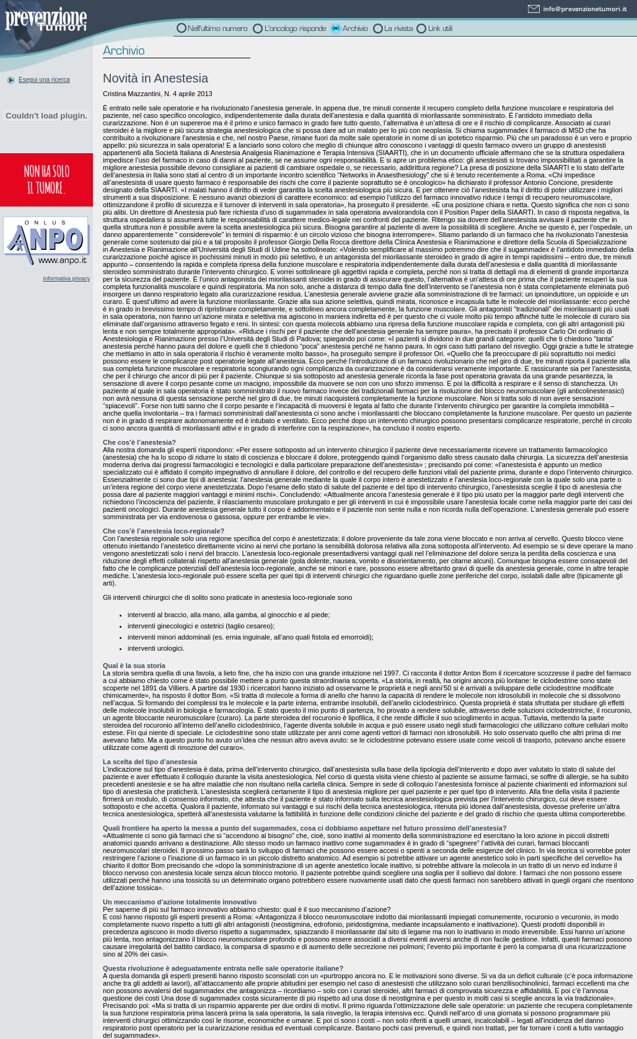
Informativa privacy (66, 278)
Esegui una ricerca (44, 79)
